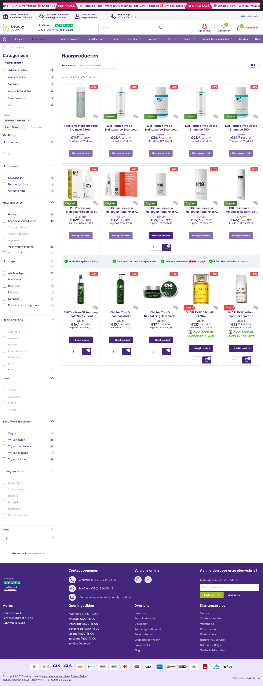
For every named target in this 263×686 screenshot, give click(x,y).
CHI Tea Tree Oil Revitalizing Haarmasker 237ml (161, 310)
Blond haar (14, 279)
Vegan (12, 433)
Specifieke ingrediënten (22, 221)
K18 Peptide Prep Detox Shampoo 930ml (201, 127)
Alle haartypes (16, 273)
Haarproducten (14, 62)
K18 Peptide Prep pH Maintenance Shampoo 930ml (121, 127)
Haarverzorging (13, 320)
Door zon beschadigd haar (23, 305)
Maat (6, 378)
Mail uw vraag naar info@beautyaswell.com (106, 597)
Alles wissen (36, 126)
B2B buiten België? (211, 645)
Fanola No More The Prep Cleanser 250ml (81, 127)
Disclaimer (141, 623)
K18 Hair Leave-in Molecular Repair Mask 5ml (121, 210)
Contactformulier (211, 618)
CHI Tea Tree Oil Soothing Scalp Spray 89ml (81, 309)
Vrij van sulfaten (17, 459)
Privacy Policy (78, 676)
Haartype (14, 214)
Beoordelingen (143, 634)
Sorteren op (69, 65)
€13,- (7, 126)
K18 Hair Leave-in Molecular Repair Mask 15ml (161, 210)
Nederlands (249, 16)
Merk (6, 529)
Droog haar (15, 177)
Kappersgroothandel (147, 629)
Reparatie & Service (212, 639)
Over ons (140, 613)
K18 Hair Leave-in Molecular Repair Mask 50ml (201, 210)
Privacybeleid (143, 645)
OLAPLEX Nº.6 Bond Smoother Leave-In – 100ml (241, 310)
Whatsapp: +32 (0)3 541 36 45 (97, 579)
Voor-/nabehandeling (21, 246)
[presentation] (131, 27)
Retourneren (208, 629)
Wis (52, 266)
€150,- (15, 126)
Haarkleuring (11, 142)
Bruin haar (14, 286)
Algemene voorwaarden (55, 676)
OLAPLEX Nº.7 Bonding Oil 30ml (201, 309)
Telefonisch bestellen (212, 650)
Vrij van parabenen (19, 446)
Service (204, 613)
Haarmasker (11, 166)
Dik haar (13, 292)
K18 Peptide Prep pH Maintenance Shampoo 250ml (161, 127)
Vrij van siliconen (18, 452)
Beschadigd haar (18, 184)
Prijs (5, 538)
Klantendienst (208, 634)
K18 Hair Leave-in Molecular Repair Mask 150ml (241, 210)
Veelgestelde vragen (147, 639)
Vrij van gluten (16, 439)
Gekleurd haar (16, 190)
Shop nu (80, 6)
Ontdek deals (207, 6)
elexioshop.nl (253, 678)
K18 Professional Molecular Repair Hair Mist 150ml (80, 210)
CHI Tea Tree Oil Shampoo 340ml (121, 309)
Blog (137, 650)
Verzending (207, 623)
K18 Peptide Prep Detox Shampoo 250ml (241, 127)
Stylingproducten (13, 471)
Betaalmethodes (144, 618)
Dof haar (13, 299)
